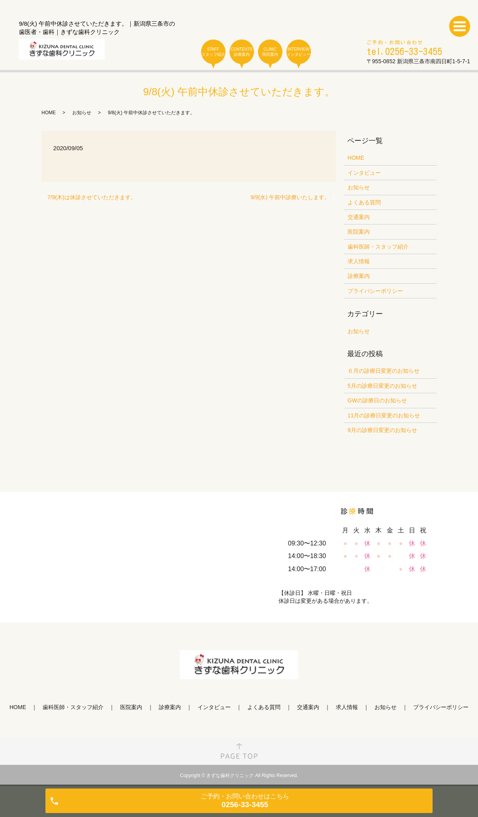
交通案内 (359, 217)
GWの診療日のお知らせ (377, 400)
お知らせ (81, 112)
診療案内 (359, 276)
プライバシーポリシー (375, 291)
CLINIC (270, 52)
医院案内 (359, 231)
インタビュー (364, 173)
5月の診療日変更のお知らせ (382, 386)
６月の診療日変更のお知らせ (384, 371)
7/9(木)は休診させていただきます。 (91, 197)
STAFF (213, 52)
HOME (48, 112)
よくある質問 (364, 202)
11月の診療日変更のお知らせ (384, 415)
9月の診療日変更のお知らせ (382, 430)
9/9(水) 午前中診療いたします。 (290, 197)
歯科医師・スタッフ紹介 (378, 246)
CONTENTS (242, 52)
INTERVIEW (298, 52)
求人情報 (359, 261)
